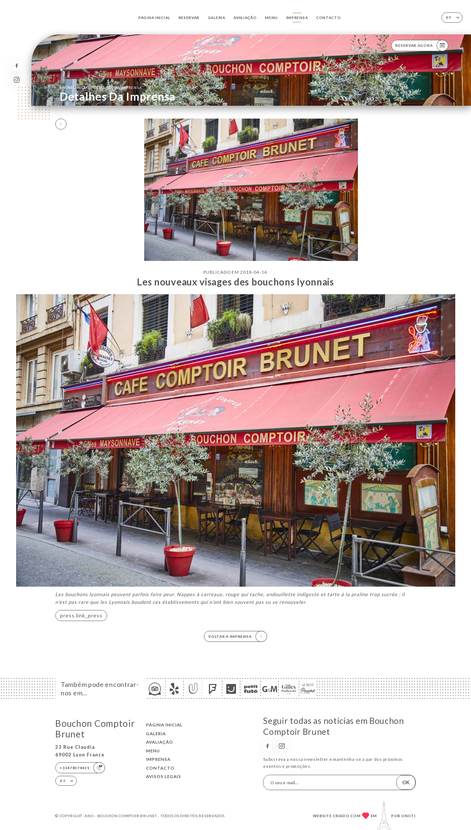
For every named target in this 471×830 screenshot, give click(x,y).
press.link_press (81, 615)
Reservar (189, 17)
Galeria (216, 17)
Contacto (328, 17)
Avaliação (245, 17)
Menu (271, 17)
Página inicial (154, 17)
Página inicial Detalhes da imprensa (101, 87)
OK (406, 782)
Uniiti (408, 816)
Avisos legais (163, 776)
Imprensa (297, 17)
